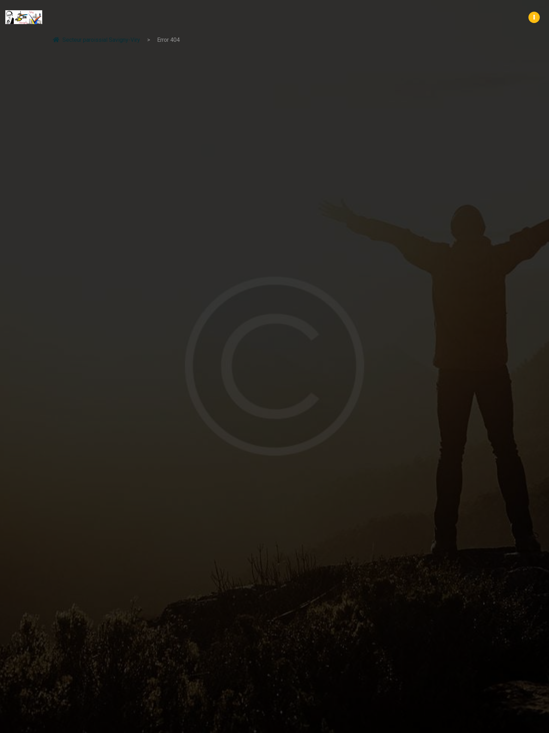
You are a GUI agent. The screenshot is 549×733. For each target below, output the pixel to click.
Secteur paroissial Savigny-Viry (96, 39)
